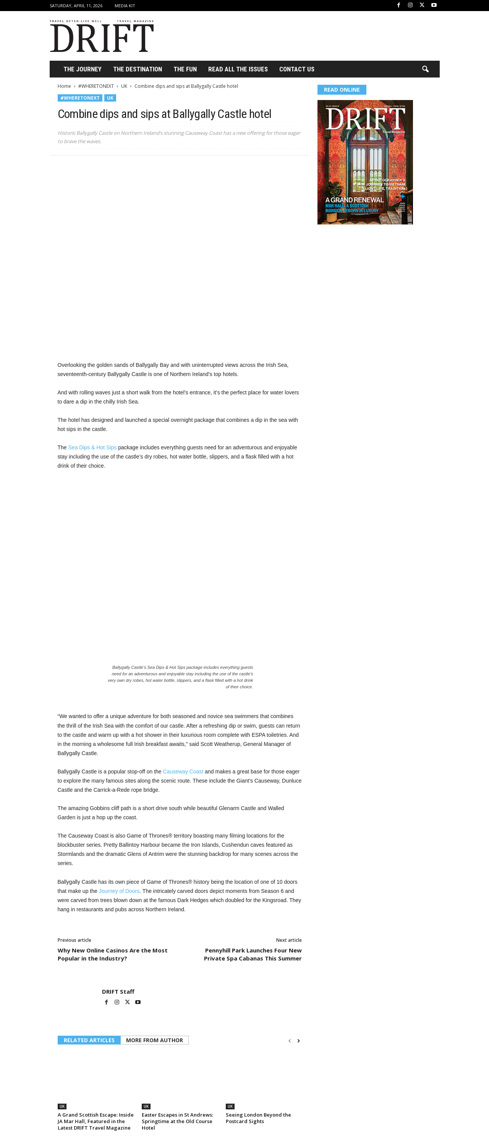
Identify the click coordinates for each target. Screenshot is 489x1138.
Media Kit (125, 5)
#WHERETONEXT (96, 86)
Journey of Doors (119, 891)
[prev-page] (289, 1040)
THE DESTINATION (137, 69)
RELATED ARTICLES (89, 1040)
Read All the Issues (238, 69)
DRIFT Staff (118, 991)
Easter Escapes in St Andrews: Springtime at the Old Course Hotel (177, 1121)
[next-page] (298, 1040)
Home (64, 86)
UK (124, 86)
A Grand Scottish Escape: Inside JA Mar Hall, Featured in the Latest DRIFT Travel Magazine (96, 1121)
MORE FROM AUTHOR (154, 1040)
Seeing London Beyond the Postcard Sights (258, 1118)
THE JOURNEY (82, 69)
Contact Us (296, 69)
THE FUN (185, 69)
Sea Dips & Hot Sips (92, 447)
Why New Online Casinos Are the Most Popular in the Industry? (113, 954)
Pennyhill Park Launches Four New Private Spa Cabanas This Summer (253, 954)
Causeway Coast (183, 771)
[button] (425, 69)
